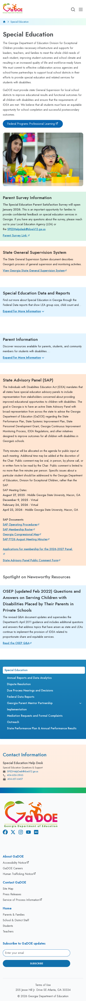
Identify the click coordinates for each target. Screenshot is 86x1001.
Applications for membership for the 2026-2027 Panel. (38, 549)
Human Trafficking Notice (18, 874)
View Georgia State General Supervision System (34, 271)
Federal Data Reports (20, 697)
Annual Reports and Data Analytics (29, 678)
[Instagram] (20, 833)
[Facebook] (4, 833)
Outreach (13, 722)
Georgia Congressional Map (21, 534)
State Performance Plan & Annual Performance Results (41, 728)
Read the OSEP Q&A (16, 643)
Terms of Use (43, 985)
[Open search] (73, 9)
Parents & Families (14, 915)
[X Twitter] (12, 833)
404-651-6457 (13, 779)
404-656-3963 (13, 775)
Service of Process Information (21, 900)
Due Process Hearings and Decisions (30, 690)
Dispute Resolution (19, 684)
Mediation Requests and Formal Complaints (34, 716)
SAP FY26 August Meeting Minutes (25, 539)
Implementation (17, 709)
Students (8, 926)
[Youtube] (27, 833)
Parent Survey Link (15, 235)
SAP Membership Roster (18, 529)
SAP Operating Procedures (20, 525)
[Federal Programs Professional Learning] (33, 124)
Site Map (8, 889)
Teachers (8, 931)
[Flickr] (35, 833)
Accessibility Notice (14, 863)
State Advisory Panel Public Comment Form (30, 560)
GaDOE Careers (13, 868)
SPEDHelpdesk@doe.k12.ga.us (26, 229)
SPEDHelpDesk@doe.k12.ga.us (20, 771)
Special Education (16, 670)
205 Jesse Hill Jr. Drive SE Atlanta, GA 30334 (43, 990)
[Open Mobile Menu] (81, 9)
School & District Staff (16, 920)
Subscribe (36, 963)
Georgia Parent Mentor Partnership (29, 703)
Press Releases (12, 894)
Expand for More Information (24, 311)
